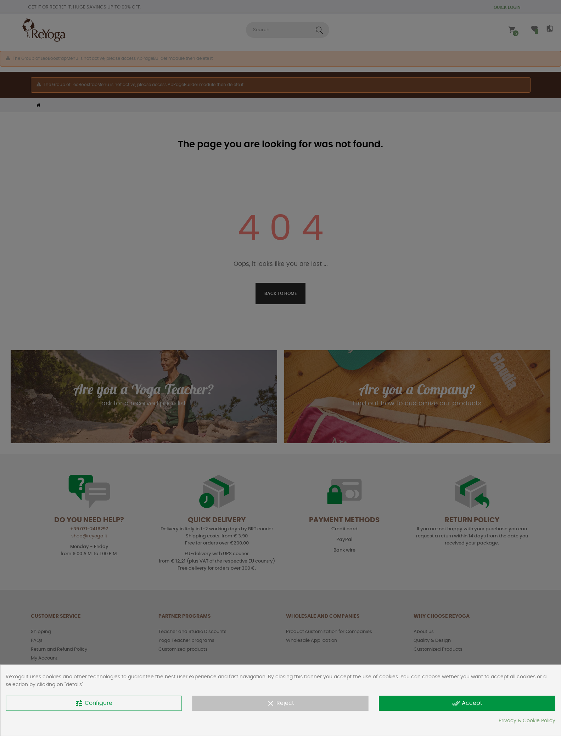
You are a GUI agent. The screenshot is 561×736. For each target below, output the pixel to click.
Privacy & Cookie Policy (527, 720)
